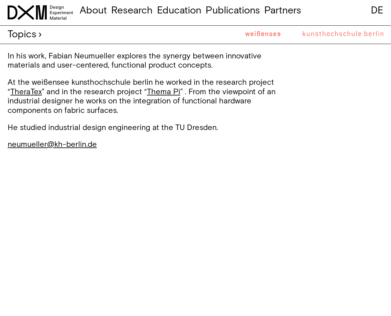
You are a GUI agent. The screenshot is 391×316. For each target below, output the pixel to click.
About (93, 10)
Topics (22, 34)
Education (179, 10)
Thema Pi (163, 92)
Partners (282, 10)
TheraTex (26, 92)
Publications (233, 10)
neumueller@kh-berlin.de (52, 144)
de (377, 10)
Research (132, 10)
